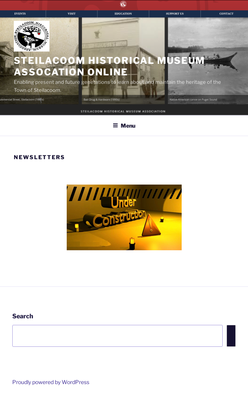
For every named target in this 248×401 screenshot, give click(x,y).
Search (22, 316)
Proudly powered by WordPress (50, 382)
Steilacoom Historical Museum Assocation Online (109, 66)
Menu (124, 125)
